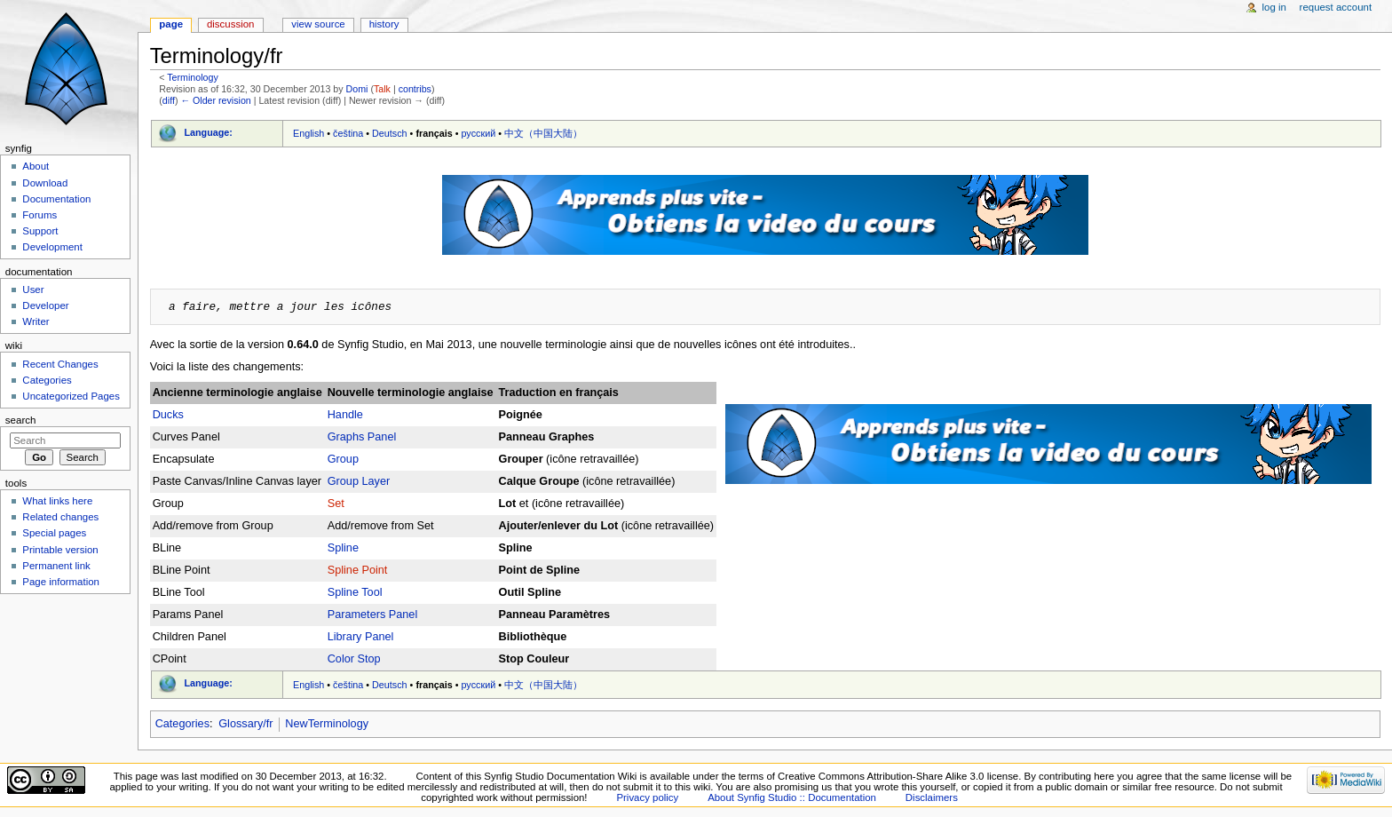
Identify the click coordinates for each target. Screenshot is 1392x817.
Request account (1336, 7)
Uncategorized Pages (71, 396)
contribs (415, 88)
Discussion (230, 24)
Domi (357, 88)
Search (20, 420)
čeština (348, 133)
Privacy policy (647, 797)
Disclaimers (932, 797)
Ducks (168, 414)
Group (343, 459)
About (35, 166)
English (308, 133)
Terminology (192, 77)
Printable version (60, 549)
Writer (35, 321)
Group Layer (359, 481)
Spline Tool (355, 592)
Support (40, 231)
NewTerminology (326, 724)
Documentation (56, 199)
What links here (57, 501)
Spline (343, 548)
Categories (182, 724)
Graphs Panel (362, 437)
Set (336, 503)
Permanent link (56, 565)
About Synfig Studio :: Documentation (792, 797)
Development (52, 247)
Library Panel (361, 637)
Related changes (60, 517)
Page (171, 24)
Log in (1274, 7)
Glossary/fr (245, 724)
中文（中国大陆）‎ (543, 133)
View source (317, 24)
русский (479, 133)
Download (44, 183)
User (33, 289)
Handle (345, 414)
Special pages (54, 532)
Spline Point (358, 570)
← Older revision (215, 100)
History (384, 24)
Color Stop (354, 659)
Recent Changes (60, 364)
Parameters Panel (373, 614)
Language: (208, 132)
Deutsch (389, 133)
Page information (60, 581)
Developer (45, 305)
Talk (382, 88)
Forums (39, 215)
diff (168, 100)
